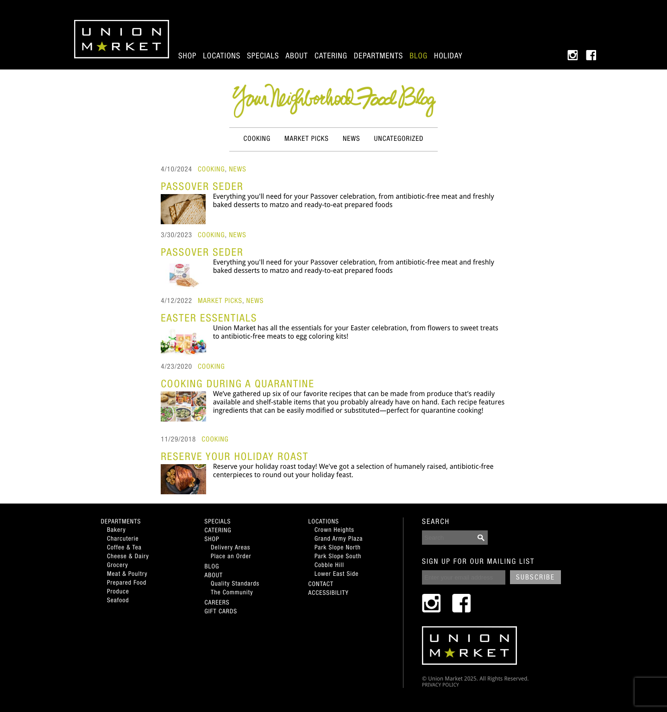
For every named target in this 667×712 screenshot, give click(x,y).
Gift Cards (221, 611)
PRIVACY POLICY (440, 685)
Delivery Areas (230, 547)
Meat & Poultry (127, 573)
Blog (418, 55)
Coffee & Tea (124, 547)
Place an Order (231, 556)
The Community (232, 592)
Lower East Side (337, 573)
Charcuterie (122, 538)
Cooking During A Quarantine (238, 384)
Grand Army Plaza (339, 538)
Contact (321, 583)
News (351, 139)
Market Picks (306, 139)
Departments (378, 55)
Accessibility (328, 592)
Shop (187, 55)
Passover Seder (202, 186)
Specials (263, 55)
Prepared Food (126, 582)
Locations (221, 55)
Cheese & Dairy (128, 556)
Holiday (448, 55)
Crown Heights (334, 529)
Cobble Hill (329, 564)
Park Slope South (338, 556)
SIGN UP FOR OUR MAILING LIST (478, 561)
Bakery (116, 529)
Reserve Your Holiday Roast (234, 456)
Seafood (118, 600)
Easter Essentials (209, 318)
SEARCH (436, 521)
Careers (217, 602)
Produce (118, 591)
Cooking (257, 139)
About (297, 55)
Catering (331, 55)
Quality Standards (235, 583)
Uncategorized (399, 139)
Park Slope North (338, 547)
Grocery (117, 564)
